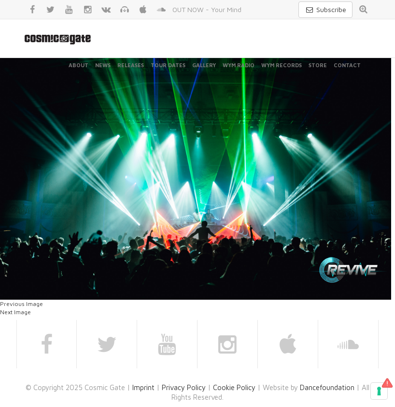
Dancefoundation (327, 387)
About (78, 65)
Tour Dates (168, 65)
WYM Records (281, 65)
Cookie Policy (234, 387)
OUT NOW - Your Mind (206, 9)
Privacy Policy (184, 387)
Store (318, 65)
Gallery (204, 65)
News (103, 65)
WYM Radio (238, 65)
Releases (130, 65)
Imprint (143, 387)
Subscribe (325, 9)
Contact (347, 65)
